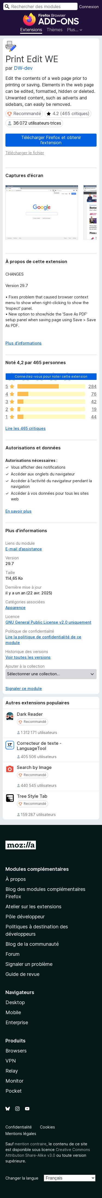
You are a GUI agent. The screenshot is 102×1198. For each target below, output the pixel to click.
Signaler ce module (23, 688)
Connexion (89, 6)
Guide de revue (22, 974)
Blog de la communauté (32, 944)
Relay (11, 1071)
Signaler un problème (28, 964)
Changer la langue (21, 1178)
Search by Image (34, 767)
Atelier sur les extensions (33, 906)
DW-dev (23, 68)
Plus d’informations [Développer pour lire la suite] (23, 343)
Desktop (15, 1002)
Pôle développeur (25, 916)
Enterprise (16, 1022)
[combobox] (40, 6)
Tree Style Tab (32, 796)
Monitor (14, 1081)
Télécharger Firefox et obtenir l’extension (51, 140)
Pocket (13, 1091)
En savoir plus (18, 511)
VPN (10, 1061)
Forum (12, 954)
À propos (15, 879)
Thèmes (55, 29)
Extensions (31, 29)
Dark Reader (30, 714)
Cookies (47, 1127)
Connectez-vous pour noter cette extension (51, 376)
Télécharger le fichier (24, 152)
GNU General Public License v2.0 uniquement (48, 622)
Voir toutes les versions (28, 657)
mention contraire (31, 1144)
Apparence (15, 607)
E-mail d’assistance (23, 549)
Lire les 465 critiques (25, 428)
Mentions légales (20, 1133)
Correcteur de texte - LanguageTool (39, 746)
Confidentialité (18, 1127)
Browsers (16, 1051)
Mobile (13, 1012)
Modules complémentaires (37, 869)
